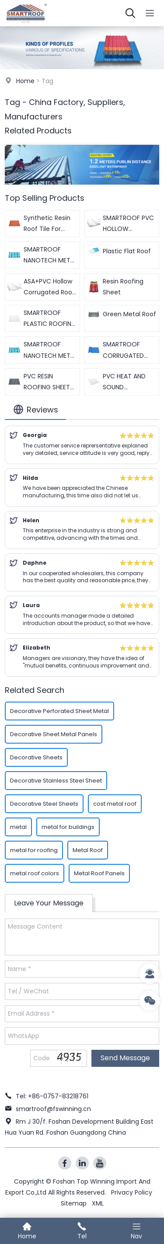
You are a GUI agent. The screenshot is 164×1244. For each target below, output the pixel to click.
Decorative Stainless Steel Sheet (56, 780)
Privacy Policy (131, 1192)
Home (25, 81)
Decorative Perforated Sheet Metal (59, 711)
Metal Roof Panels (99, 873)
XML (98, 1203)
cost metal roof (114, 804)
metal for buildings (68, 827)
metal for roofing (34, 850)
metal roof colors (34, 873)
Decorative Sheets (36, 757)
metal (18, 827)
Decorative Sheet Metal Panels (53, 734)
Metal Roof (88, 850)
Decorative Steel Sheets (44, 804)
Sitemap (74, 1203)
